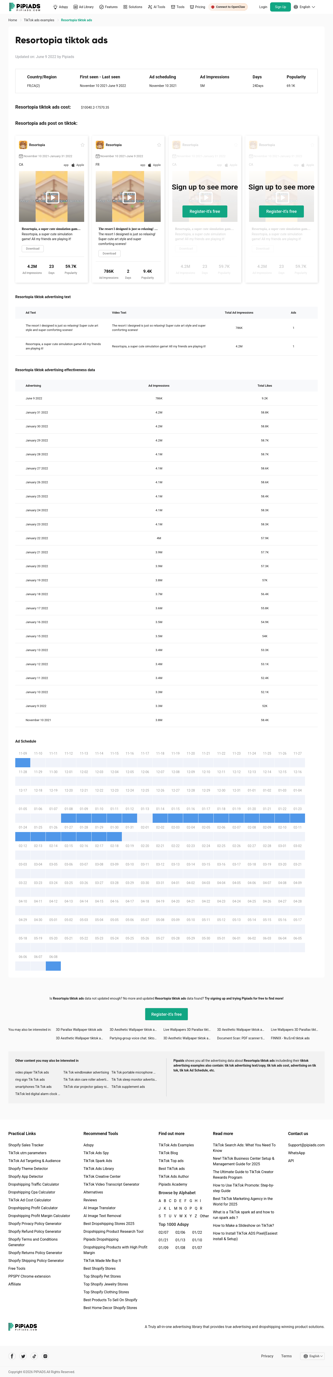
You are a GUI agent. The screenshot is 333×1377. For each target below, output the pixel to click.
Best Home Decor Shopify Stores (110, 1308)
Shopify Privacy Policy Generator (35, 1223)
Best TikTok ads (172, 1168)
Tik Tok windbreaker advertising (86, 1072)
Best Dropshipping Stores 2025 (108, 1223)
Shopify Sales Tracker (26, 1145)
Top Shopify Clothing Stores (106, 1292)
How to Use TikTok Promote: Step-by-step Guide (243, 1188)
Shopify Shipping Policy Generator (36, 1260)
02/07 (164, 1232)
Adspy (88, 1145)
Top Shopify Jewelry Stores (105, 1284)
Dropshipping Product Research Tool (113, 1231)
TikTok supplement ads (128, 1087)
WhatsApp (296, 1153)
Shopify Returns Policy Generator (35, 1253)
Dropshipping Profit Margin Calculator (39, 1216)
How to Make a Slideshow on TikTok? (243, 1225)
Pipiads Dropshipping (100, 1239)
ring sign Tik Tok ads (30, 1079)
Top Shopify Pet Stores (102, 1276)
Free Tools (16, 1268)
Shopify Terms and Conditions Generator (33, 1242)
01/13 (180, 1240)
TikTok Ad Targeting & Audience (34, 1161)
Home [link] (13, 20)
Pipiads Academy (173, 1184)
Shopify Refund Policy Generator (34, 1231)
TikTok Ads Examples (176, 1145)
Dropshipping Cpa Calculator (31, 1192)
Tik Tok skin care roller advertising (87, 1079)
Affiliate (14, 1284)
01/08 (180, 1247)
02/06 (180, 1232)
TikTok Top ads (171, 1161)
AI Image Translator (99, 1208)
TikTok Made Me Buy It (102, 1260)
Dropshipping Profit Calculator (33, 1208)
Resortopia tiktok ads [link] (76, 20)
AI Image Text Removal (102, 1216)
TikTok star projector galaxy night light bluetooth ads (87, 1087)
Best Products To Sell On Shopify (110, 1300)
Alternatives (93, 1192)
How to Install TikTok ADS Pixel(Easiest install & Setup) (245, 1236)
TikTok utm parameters (27, 1153)
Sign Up (280, 7)
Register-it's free (205, 211)
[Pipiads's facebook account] (12, 1356)
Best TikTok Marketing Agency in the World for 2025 (243, 1201)
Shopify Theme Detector (28, 1168)
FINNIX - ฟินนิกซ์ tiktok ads (290, 1038)
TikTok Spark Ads (97, 1161)
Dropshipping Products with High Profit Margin (115, 1250)
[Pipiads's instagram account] (45, 1356)
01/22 (197, 1232)
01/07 (197, 1247)
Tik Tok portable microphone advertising (135, 1072)
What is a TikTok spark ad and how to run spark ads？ (243, 1215)
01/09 (164, 1247)
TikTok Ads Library (98, 1168)
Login (263, 7)
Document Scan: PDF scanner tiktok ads (244, 1038)
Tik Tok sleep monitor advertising (135, 1079)
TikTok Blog (168, 1153)
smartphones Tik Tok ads (33, 1087)
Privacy (267, 1356)
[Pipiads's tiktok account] (34, 1356)
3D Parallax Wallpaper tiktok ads (79, 1029)
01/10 (197, 1240)
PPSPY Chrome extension (29, 1276)
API (291, 1161)
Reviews (90, 1200)
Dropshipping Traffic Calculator (33, 1184)
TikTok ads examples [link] (39, 20)
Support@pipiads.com (306, 1145)
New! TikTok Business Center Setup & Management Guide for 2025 (243, 1161)
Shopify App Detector (25, 1176)
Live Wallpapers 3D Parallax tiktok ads (190, 1029)
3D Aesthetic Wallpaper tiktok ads (134, 1029)
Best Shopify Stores (99, 1268)
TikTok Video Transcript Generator (111, 1184)
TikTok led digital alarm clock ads (39, 1094)
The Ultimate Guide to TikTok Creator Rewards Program (243, 1175)
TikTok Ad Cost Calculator (29, 1200)
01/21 (164, 1240)
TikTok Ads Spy (96, 1153)
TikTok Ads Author (174, 1176)
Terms (286, 1356)
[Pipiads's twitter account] (23, 1356)
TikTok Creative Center (102, 1176)
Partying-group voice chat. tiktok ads (136, 1038)
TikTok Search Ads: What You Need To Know (244, 1148)
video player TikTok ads (32, 1072)
